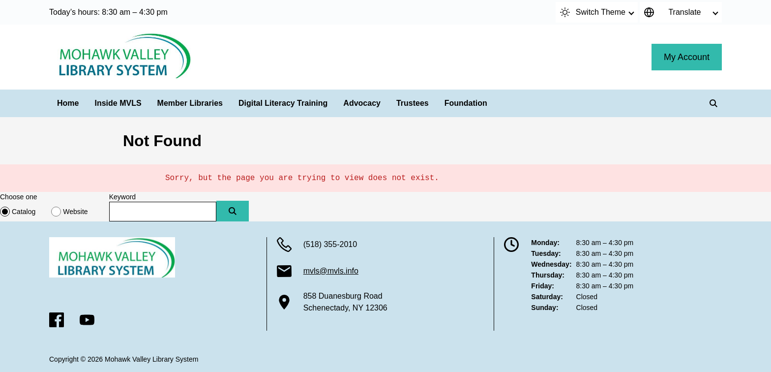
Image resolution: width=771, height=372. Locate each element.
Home (68, 103)
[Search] (713, 103)
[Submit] (232, 211)
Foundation (466, 103)
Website (75, 212)
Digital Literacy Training (282, 103)
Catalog (23, 212)
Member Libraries (190, 103)
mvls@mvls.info (330, 271)
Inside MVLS (117, 103)
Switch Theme (592, 12)
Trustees (412, 103)
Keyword (122, 197)
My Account (687, 57)
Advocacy (362, 103)
